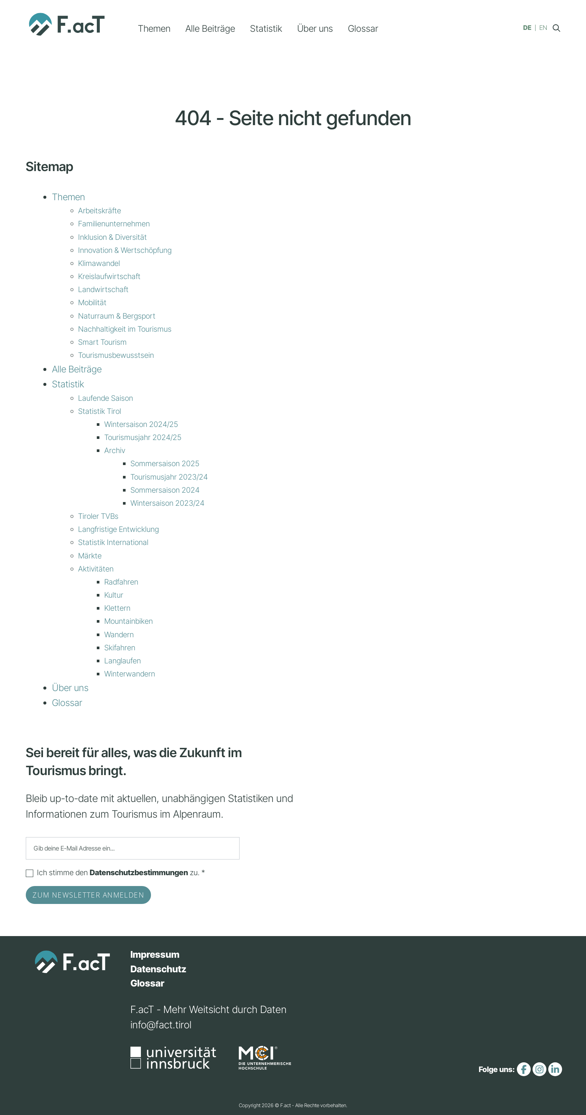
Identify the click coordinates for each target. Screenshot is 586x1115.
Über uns (315, 28)
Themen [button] (154, 28)
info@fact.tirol (160, 1025)
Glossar (363, 28)
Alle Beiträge (210, 28)
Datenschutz (158, 969)
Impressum (154, 954)
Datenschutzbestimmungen (139, 872)
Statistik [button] (266, 28)
